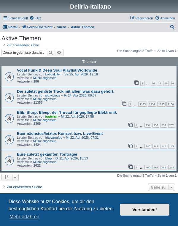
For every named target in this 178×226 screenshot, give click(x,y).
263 (171, 167)
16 (153, 83)
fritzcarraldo (53, 137)
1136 (171, 104)
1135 (161, 104)
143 (171, 146)
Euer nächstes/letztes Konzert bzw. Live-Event (60, 133)
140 (148, 146)
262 (163, 167)
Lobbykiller (53, 74)
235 (156, 125)
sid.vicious (52, 95)
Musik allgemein (44, 78)
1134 (152, 104)
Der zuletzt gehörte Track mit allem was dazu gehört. (65, 91)
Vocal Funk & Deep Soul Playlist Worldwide (57, 70)
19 (172, 83)
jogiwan (51, 116)
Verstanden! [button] (145, 209)
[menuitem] (35, 18)
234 (148, 125)
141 (156, 146)
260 (148, 167)
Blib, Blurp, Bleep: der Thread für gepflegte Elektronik (67, 112)
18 (165, 83)
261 (156, 167)
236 (163, 125)
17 (159, 83)
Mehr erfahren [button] (24, 216)
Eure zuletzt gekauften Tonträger (47, 154)
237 (171, 125)
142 (163, 146)
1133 (142, 104)
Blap (48, 158)
